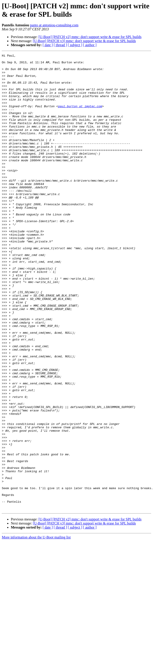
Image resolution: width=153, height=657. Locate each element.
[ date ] (48, 45)
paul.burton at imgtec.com (80, 117)
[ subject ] (75, 45)
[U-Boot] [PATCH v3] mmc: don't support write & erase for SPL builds (84, 41)
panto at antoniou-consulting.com (54, 25)
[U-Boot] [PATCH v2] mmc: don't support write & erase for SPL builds (90, 37)
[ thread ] (60, 45)
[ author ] (90, 45)
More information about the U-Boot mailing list (36, 628)
